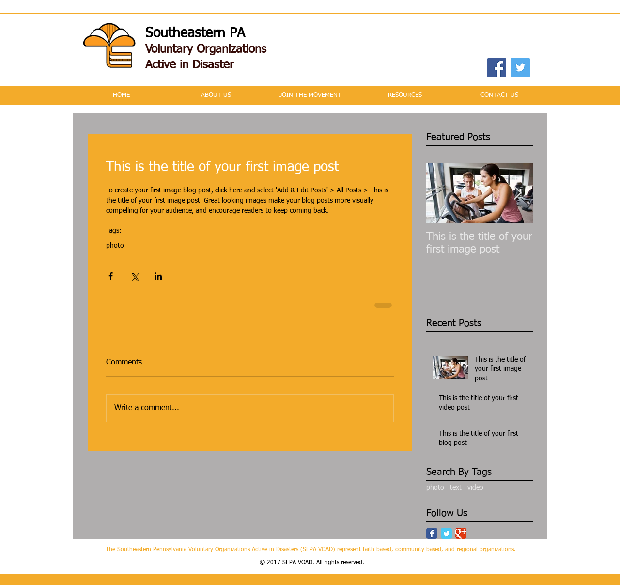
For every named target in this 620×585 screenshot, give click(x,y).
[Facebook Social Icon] (496, 67)
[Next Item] (517, 193)
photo (115, 245)
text (456, 487)
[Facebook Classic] (431, 533)
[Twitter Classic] (446, 533)
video (475, 487)
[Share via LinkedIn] (158, 276)
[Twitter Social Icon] (520, 67)
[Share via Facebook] (110, 276)
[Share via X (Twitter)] (134, 276)
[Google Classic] (460, 533)
